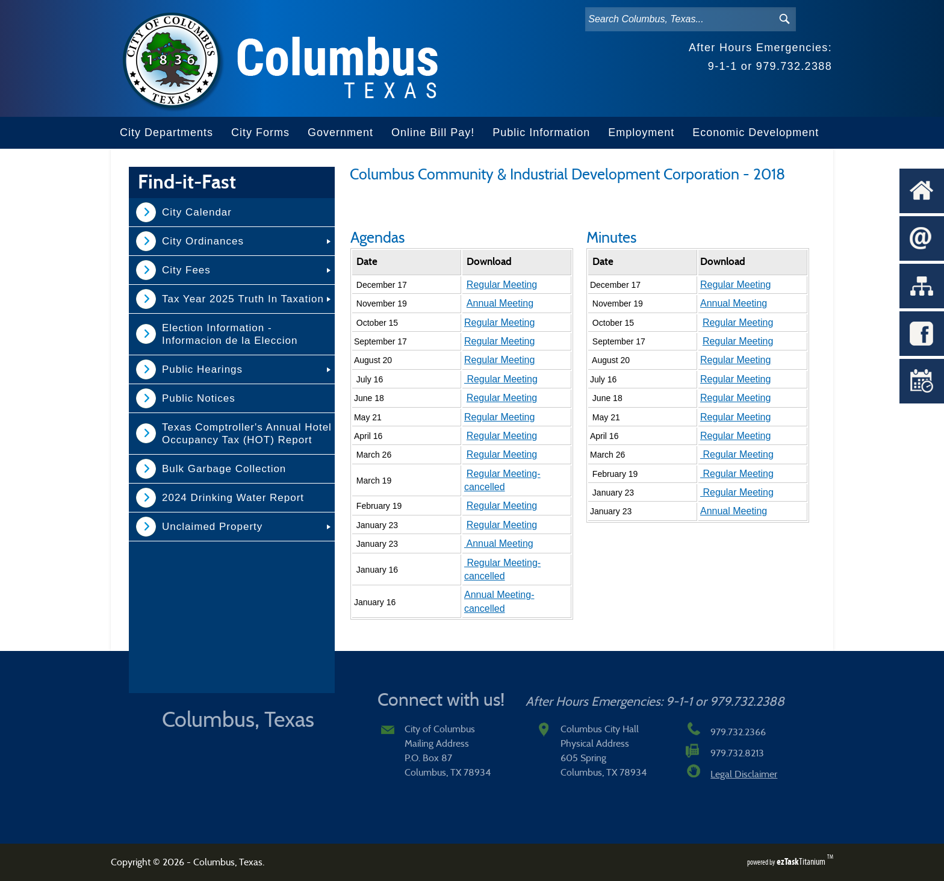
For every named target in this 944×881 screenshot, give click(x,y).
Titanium (802, 861)
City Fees (186, 270)
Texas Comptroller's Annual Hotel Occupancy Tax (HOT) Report (247, 434)
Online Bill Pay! (432, 132)
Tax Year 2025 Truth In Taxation (243, 299)
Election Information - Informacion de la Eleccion (229, 334)
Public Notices (198, 398)
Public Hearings (202, 369)
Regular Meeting (502, 284)
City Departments (166, 132)
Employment (641, 132)
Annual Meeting (500, 303)
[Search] (678, 19)
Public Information (541, 132)
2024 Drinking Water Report (233, 497)
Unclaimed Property (212, 526)
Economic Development (755, 132)
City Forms (260, 132)
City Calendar (197, 212)
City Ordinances (203, 241)
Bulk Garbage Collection (224, 469)
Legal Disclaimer (743, 774)
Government (340, 132)
